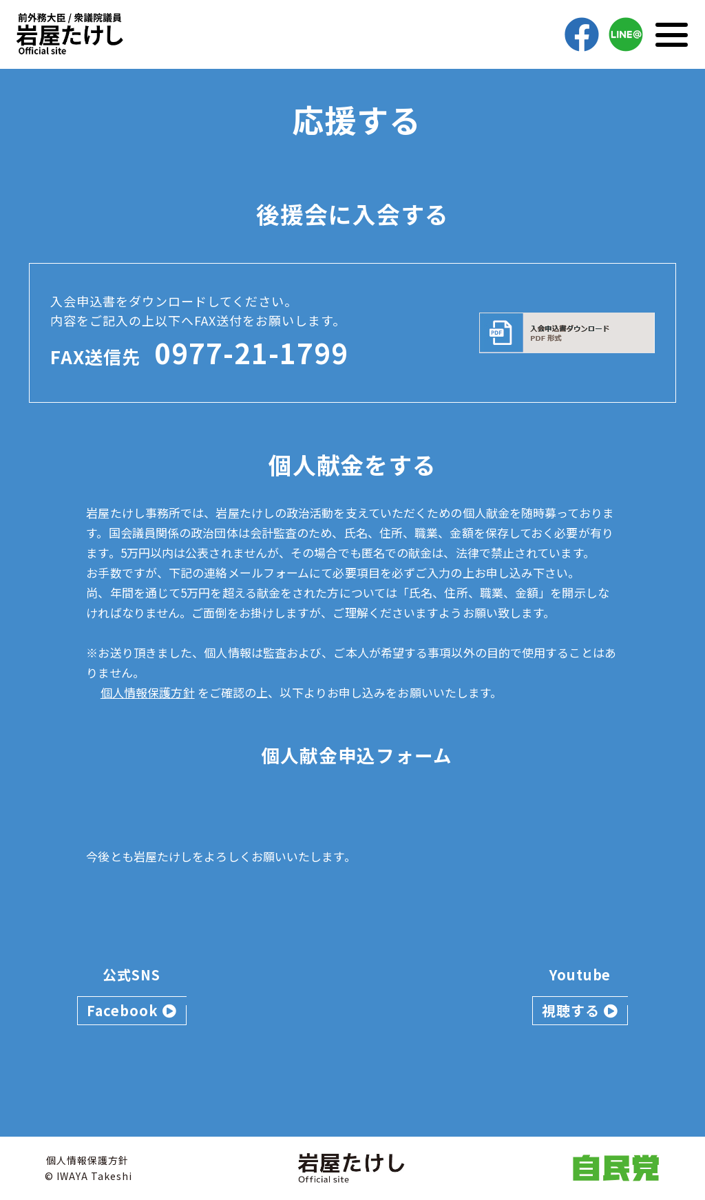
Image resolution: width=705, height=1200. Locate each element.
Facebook (132, 1010)
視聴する (580, 1010)
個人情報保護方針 (148, 692)
